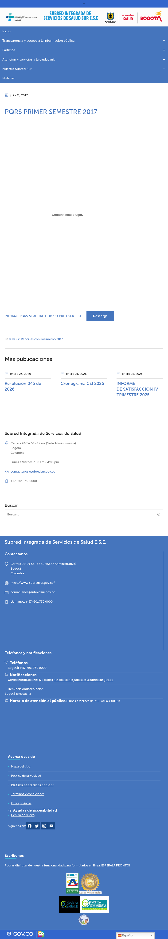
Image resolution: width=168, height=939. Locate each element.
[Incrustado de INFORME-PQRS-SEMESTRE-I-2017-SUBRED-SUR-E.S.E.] (67, 214)
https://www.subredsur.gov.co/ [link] (33, 583)
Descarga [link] (100, 316)
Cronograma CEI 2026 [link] (82, 384)
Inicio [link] (6, 31)
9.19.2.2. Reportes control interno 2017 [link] (36, 339)
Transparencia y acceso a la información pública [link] (84, 40)
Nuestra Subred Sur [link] (84, 69)
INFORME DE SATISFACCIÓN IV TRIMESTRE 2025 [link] (137, 389)
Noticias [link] (8, 78)
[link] (71, 17)
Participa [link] (84, 50)
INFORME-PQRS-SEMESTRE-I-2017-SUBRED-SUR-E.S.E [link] (43, 316)
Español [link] (125, 936)
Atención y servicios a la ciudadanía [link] (84, 59)
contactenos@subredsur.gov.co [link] (33, 471)
